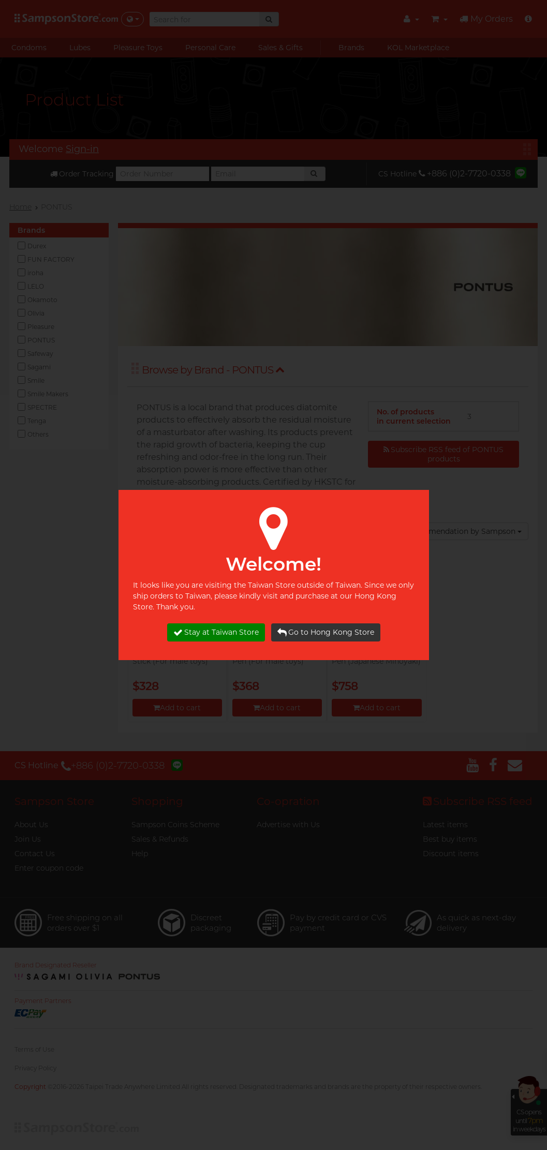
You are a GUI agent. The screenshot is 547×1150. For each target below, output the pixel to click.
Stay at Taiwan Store (216, 632)
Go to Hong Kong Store (325, 632)
